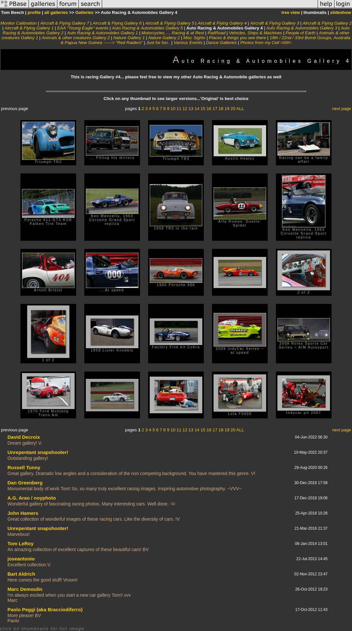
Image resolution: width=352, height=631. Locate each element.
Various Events (188, 42)
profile (34, 12)
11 (179, 108)
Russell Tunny (23, 467)
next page (341, 108)
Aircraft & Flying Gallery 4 (222, 23)
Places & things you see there (237, 37)
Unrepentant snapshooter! (37, 452)
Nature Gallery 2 (164, 37)
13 (191, 108)
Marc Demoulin (24, 589)
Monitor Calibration (18, 23)
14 (196, 108)
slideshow (340, 12)
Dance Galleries (221, 42)
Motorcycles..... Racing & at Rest (172, 32)
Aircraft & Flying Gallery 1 (29, 28)
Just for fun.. (158, 42)
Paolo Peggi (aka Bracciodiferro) (45, 609)
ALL (240, 108)
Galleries (84, 12)
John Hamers (22, 513)
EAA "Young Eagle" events (82, 28)
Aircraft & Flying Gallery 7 (64, 23)
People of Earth (300, 32)
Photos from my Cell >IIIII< (265, 42)
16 (208, 108)
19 (227, 108)
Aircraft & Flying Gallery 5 (169, 23)
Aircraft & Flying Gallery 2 (327, 23)
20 (232, 108)
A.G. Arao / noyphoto (31, 498)
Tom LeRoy (20, 543)
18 (220, 108)
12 (184, 108)
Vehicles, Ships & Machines (255, 32)
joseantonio (21, 558)
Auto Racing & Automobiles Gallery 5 (147, 28)
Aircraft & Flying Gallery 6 (117, 23)
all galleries (56, 12)
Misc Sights (194, 37)
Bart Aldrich (21, 574)
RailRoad (217, 32)
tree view (290, 12)
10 (172, 108)
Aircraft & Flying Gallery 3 (274, 23)
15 (203, 108)
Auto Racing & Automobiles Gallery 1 (102, 32)
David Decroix (23, 437)
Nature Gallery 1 (129, 37)
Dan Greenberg (24, 482)
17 (215, 108)
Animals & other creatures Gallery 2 (75, 37)
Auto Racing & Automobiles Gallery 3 (301, 28)
